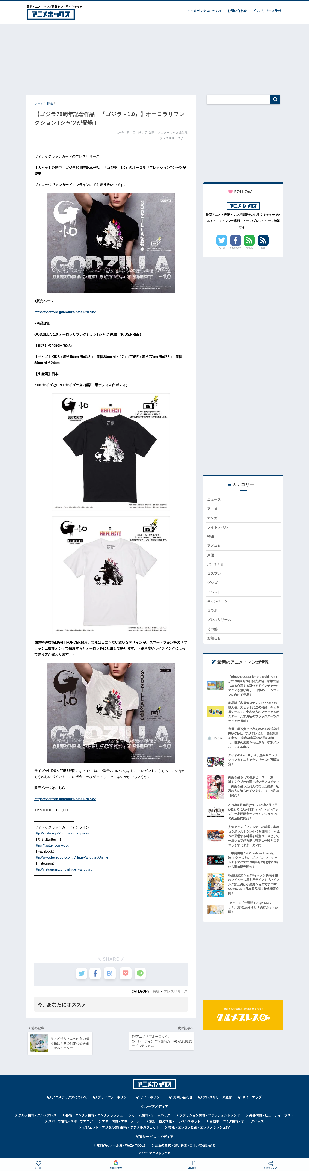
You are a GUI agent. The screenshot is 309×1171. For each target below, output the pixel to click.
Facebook (235, 247)
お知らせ (214, 642)
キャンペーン (218, 604)
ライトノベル (218, 528)
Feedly (249, 247)
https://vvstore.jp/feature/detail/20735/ (65, 312)
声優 (210, 557)
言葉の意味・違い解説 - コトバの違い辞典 (185, 1147)
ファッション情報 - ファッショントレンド (209, 1117)
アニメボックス (159, 1155)
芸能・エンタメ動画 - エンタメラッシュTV (199, 1129)
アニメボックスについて (204, 11)
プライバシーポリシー (114, 1099)
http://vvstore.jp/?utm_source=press (61, 833)
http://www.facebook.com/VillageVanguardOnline (71, 857)
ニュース (214, 500)
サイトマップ (252, 1099)
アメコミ (214, 547)
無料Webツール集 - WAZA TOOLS (121, 1147)
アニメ (212, 509)
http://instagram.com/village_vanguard (63, 869)
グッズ (212, 585)
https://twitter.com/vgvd (51, 845)
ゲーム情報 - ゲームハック (151, 1117)
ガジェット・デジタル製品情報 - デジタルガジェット (120, 1129)
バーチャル (216, 566)
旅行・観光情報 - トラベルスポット (174, 1123)
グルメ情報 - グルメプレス (37, 1117)
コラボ (212, 614)
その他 (212, 633)
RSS (263, 247)
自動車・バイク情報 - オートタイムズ (236, 1123)
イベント (214, 595)
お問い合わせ (237, 11)
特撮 (156, 991)
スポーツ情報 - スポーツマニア (70, 1123)
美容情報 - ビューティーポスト (271, 1117)
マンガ (212, 519)
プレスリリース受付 (266, 11)
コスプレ (214, 576)
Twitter (221, 247)
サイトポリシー (151, 1099)
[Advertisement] (154, 57)
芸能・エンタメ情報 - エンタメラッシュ (94, 1117)
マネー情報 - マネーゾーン (121, 1123)
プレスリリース (176, 991)
